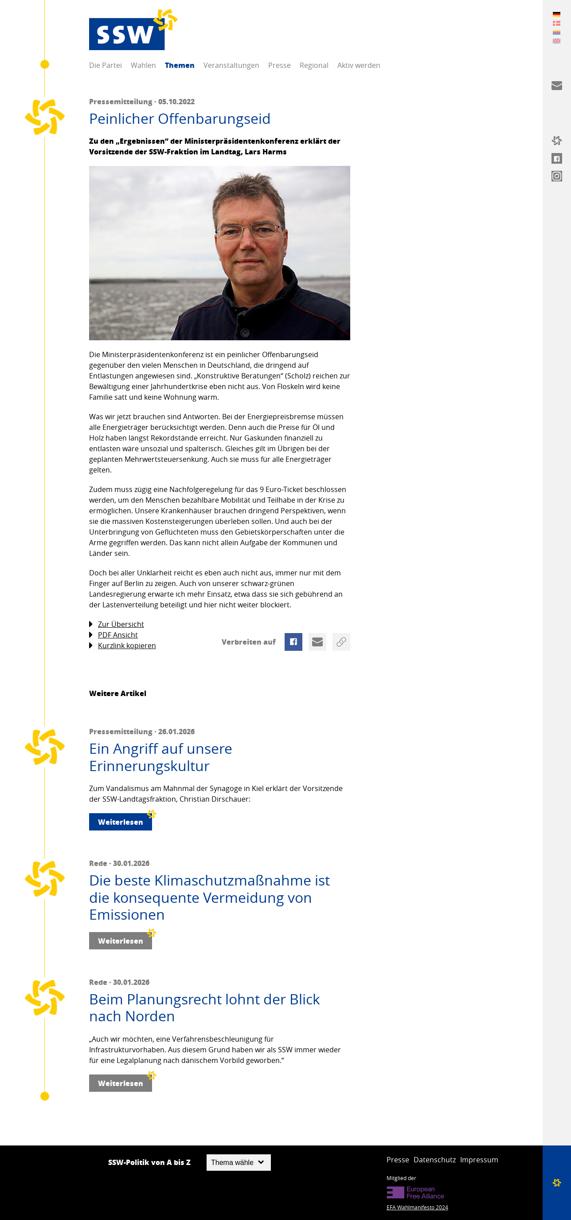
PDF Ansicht (113, 635)
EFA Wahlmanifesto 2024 (417, 1207)
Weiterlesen (125, 820)
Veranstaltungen (231, 65)
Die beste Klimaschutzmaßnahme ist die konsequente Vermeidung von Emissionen (209, 897)
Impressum (479, 1160)
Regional (314, 65)
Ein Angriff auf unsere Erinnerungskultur (160, 757)
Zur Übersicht (116, 624)
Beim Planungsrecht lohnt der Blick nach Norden (204, 1008)
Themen (180, 65)
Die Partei (105, 65)
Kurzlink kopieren (122, 646)
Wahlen (143, 65)
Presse (279, 65)
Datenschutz (435, 1160)
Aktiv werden (358, 65)
